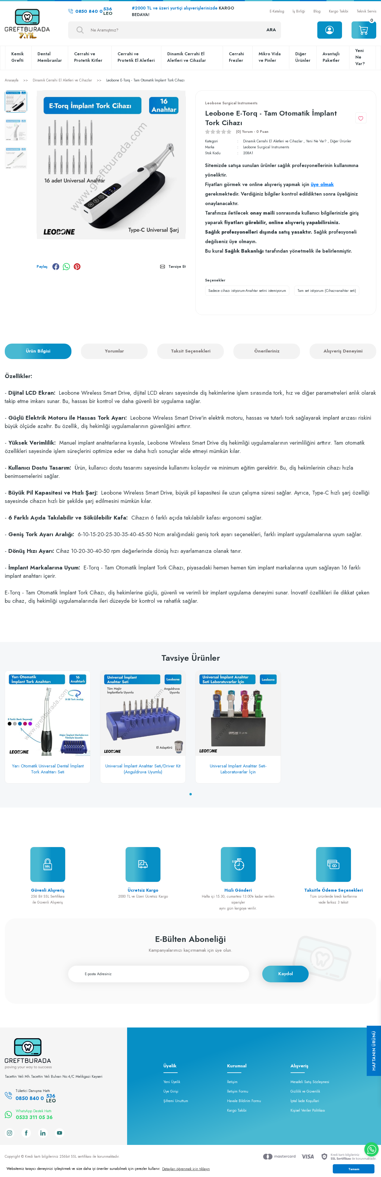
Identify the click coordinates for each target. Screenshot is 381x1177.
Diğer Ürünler (340, 141)
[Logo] (27, 24)
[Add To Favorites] (360, 117)
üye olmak (322, 184)
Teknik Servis (366, 11)
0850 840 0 (90, 11)
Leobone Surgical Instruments (266, 147)
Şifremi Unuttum (175, 1101)
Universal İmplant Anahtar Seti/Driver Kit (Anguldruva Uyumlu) (142, 769)
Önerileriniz (266, 351)
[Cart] (364, 30)
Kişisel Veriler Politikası (308, 1110)
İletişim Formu (237, 1091)
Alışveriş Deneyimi (343, 351)
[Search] (174, 30)
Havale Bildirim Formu (244, 1101)
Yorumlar (114, 351)
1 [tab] (190, 794)
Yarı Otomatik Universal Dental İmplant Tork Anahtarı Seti (48, 769)
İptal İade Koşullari (305, 1101)
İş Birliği (299, 11)
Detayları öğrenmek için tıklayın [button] (186, 1169)
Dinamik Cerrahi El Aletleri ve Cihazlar (272, 141)
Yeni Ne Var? (316, 141)
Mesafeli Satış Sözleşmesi (310, 1082)
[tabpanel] (47, 727)
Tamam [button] (353, 1169)
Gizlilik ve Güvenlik (305, 1091)
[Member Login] (329, 30)
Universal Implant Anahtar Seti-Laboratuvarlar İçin (238, 769)
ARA (271, 29)
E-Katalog (277, 11)
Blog (317, 11)
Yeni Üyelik (171, 1082)
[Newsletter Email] (158, 974)
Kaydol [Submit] (285, 973)
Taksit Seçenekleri (190, 351)
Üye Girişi (170, 1091)
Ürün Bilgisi (38, 351)
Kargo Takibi (338, 11)
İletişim (232, 1082)
